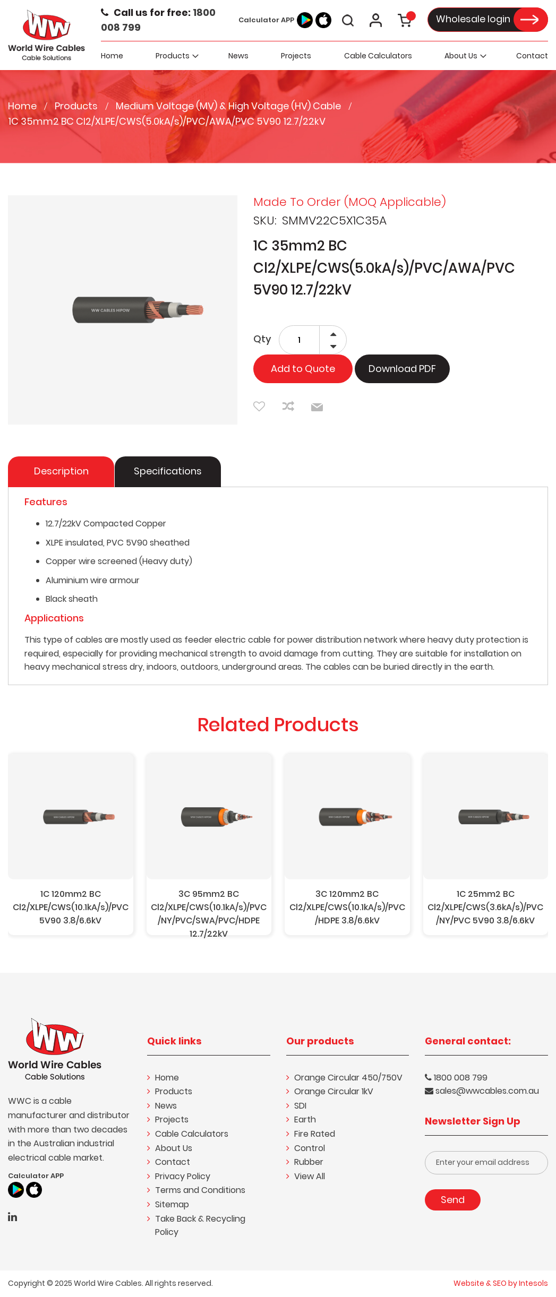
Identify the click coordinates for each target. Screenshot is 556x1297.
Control (309, 1148)
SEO (500, 1283)
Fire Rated (314, 1134)
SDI (300, 1106)
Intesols (533, 1283)
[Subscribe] (453, 1199)
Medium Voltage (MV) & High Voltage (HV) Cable (229, 106)
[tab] (61, 471)
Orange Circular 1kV (333, 1091)
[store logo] (46, 34)
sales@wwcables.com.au (487, 1091)
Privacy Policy (182, 1176)
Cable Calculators (191, 1134)
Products (77, 106)
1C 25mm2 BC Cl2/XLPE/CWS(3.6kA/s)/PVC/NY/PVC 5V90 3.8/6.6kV (485, 907)
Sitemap (172, 1204)
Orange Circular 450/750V (348, 1077)
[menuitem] (176, 55)
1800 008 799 (460, 1077)
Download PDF (402, 368)
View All (309, 1176)
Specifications (168, 471)
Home (23, 106)
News (166, 1106)
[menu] (325, 55)
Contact (172, 1162)
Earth (305, 1119)
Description (61, 471)
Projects (172, 1119)
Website (469, 1283)
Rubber (308, 1162)
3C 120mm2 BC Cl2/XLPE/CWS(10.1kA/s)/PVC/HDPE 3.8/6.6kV (347, 907)
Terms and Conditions (200, 1190)
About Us (173, 1148)
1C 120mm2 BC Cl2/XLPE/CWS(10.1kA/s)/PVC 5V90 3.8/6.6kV (71, 907)
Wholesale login (473, 18)
